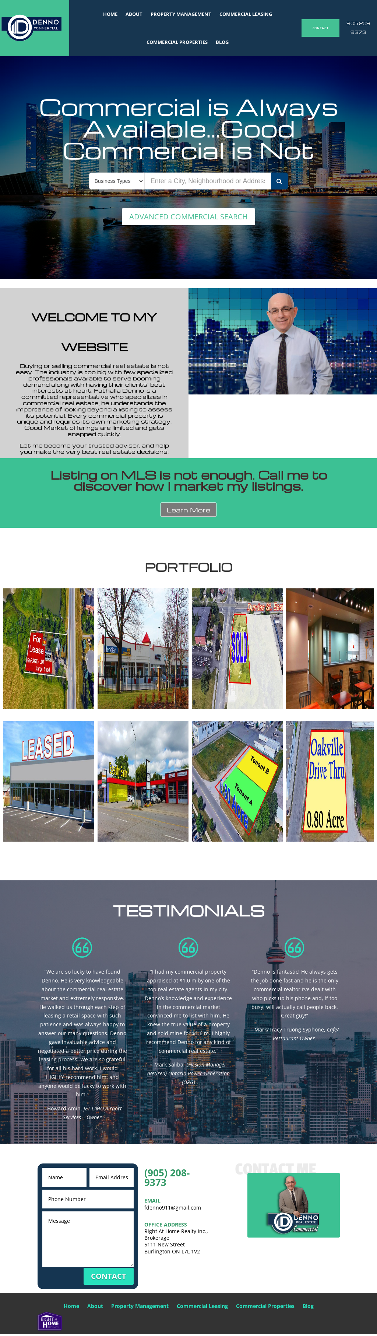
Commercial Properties (177, 42)
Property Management (181, 14)
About (134, 14)
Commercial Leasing (245, 14)
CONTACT (320, 28)
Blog (222, 42)
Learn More (188, 511)
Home (110, 14)
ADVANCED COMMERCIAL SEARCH (188, 217)
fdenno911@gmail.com (172, 1209)
